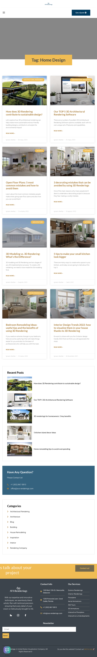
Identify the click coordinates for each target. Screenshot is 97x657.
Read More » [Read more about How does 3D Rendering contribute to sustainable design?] (10, 133)
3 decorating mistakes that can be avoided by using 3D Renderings (72, 184)
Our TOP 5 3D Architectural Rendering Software (69, 113)
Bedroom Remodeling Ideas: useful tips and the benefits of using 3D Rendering (22, 327)
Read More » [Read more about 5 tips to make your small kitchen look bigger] (58, 273)
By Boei (7, 655)
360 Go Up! (88, 649)
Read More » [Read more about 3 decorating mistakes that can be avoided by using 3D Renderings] (58, 202)
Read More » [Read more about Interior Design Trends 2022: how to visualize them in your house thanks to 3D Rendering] (58, 347)
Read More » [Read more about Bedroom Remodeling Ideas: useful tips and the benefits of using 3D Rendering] (10, 350)
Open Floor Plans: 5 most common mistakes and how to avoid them (22, 185)
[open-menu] (3, 12)
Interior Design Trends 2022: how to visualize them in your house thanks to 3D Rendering (72, 327)
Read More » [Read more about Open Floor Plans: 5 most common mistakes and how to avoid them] (10, 205)
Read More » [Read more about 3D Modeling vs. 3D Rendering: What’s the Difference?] (10, 276)
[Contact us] (7, 649)
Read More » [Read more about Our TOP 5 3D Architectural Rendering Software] (58, 131)
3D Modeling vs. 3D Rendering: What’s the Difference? (23, 255)
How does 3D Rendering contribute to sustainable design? (24, 113)
